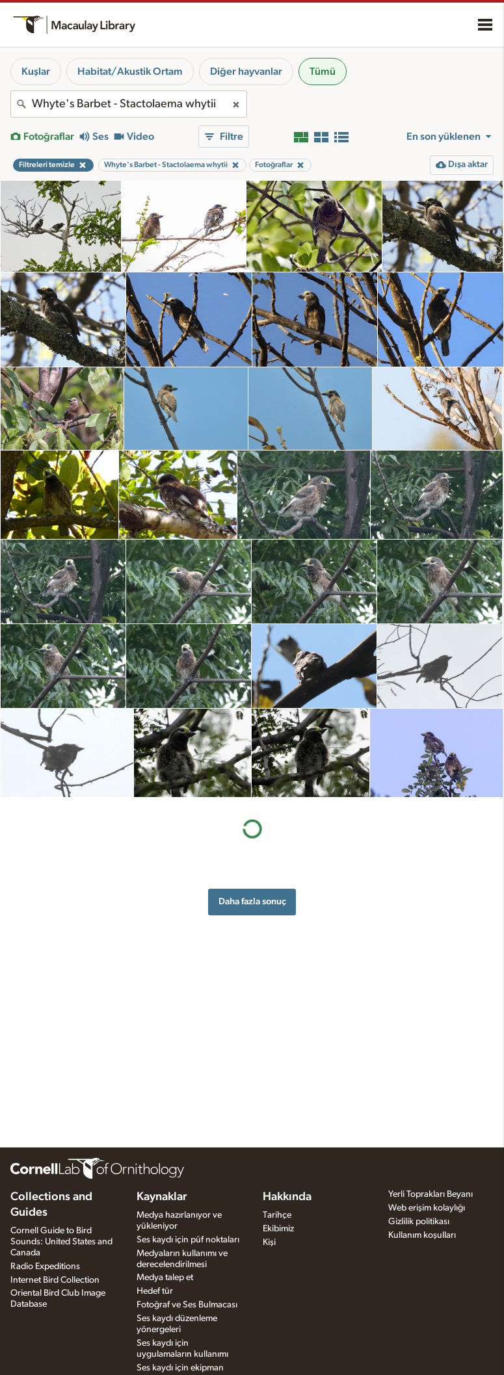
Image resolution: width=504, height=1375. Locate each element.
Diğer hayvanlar (246, 71)
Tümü (323, 71)
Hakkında (287, 1197)
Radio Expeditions (45, 1266)
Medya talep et (165, 1277)
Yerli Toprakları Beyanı (430, 1194)
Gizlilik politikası (418, 1221)
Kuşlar (35, 71)
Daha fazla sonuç (252, 901)
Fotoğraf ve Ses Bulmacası (187, 1304)
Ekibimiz (278, 1228)
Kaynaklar (162, 1197)
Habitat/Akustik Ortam (130, 71)
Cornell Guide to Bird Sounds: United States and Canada (61, 1241)
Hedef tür (155, 1291)
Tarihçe (277, 1215)
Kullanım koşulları (422, 1235)
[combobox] (129, 104)
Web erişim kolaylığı (426, 1207)
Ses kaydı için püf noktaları (188, 1239)
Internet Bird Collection (54, 1280)
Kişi (269, 1242)
